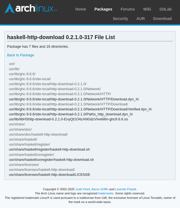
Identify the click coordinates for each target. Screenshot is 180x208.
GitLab (166, 9)
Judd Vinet (83, 189)
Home (80, 9)
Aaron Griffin (100, 189)
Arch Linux (30, 8)
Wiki (147, 9)
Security (120, 18)
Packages (103, 9)
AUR (141, 18)
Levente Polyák (125, 189)
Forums (128, 9)
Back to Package (20, 55)
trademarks (106, 193)
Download (162, 18)
